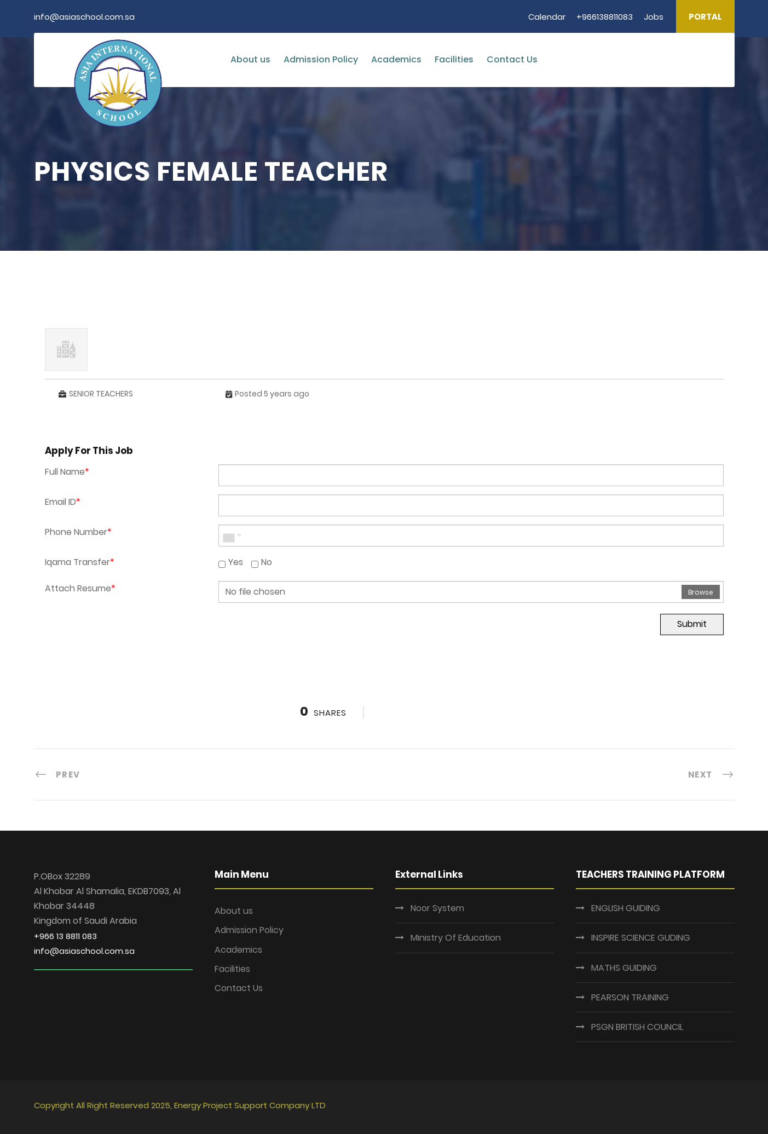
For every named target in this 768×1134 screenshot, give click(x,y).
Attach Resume (80, 588)
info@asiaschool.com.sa (84, 951)
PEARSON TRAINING (630, 997)
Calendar (546, 16)
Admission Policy (321, 59)
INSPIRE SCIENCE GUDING (640, 937)
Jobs (653, 16)
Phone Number (78, 532)
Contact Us (512, 59)
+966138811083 (604, 16)
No (261, 562)
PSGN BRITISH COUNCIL (637, 1027)
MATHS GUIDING (624, 968)
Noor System (437, 908)
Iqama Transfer (79, 562)
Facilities (454, 59)
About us (250, 59)
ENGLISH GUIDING (625, 908)
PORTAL (705, 16)
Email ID (62, 502)
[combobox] (231, 535)
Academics (396, 59)
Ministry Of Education (456, 937)
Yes (230, 562)
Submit (692, 624)
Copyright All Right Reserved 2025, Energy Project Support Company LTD (180, 1105)
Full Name (67, 471)
